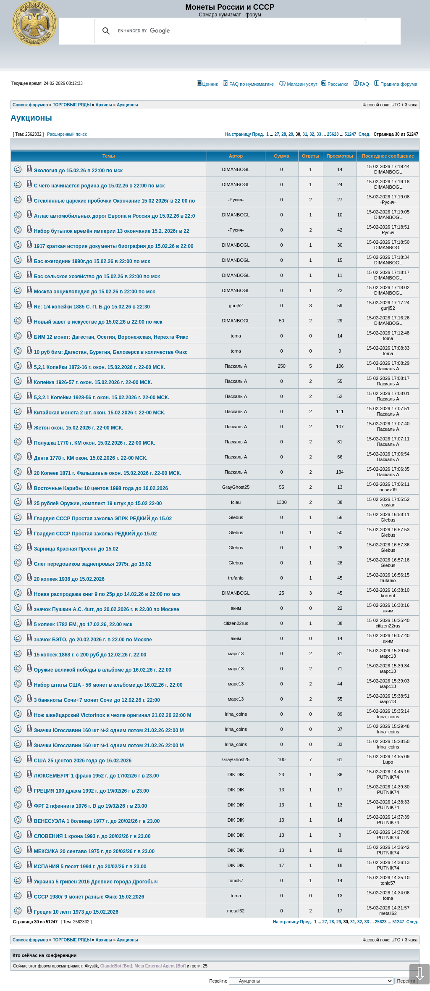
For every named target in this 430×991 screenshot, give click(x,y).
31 (304, 134)
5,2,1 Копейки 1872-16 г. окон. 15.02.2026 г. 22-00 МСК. (99, 367)
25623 (333, 134)
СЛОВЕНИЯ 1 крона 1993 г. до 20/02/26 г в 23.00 (92, 836)
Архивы (103, 940)
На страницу (238, 134)
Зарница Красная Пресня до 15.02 (76, 549)
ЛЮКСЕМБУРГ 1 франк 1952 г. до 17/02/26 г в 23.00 (96, 776)
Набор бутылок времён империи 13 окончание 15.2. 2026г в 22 (111, 231)
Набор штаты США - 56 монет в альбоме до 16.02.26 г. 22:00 (108, 685)
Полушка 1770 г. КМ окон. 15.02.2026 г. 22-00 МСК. (94, 443)
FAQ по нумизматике (248, 84)
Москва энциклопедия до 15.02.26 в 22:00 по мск (94, 292)
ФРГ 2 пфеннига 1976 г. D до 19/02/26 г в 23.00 (90, 806)
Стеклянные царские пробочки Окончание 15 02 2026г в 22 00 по (114, 201)
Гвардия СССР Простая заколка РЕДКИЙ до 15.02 (95, 534)
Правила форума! (396, 84)
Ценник (207, 84)
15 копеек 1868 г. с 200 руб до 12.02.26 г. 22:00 (90, 655)
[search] (229, 31)
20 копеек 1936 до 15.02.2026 (69, 579)
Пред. (258, 134)
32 (311, 134)
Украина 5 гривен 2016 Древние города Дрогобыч (96, 882)
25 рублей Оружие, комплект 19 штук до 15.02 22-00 (98, 503)
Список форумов (30, 940)
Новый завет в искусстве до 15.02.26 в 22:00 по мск (98, 322)
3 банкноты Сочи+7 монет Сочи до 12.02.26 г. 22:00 (97, 700)
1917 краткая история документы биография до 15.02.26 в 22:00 (114, 246)
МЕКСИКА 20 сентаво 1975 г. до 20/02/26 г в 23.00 (94, 851)
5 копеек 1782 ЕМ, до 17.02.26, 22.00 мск (83, 624)
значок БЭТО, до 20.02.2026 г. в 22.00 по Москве (93, 640)
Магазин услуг (298, 84)
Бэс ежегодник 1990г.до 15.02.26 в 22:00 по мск (92, 261)
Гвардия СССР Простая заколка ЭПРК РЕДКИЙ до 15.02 (103, 519)
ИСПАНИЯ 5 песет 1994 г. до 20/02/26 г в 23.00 (90, 867)
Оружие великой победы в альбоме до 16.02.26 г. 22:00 (102, 670)
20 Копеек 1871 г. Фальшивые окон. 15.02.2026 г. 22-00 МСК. (107, 473)
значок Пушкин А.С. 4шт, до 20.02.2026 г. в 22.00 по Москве (106, 609)
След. (364, 134)
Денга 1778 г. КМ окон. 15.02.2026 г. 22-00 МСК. (90, 458)
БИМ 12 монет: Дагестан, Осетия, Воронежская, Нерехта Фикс (111, 337)
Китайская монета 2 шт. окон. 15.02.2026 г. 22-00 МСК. (99, 413)
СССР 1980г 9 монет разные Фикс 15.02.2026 (89, 897)
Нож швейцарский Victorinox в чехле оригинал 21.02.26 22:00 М (112, 715)
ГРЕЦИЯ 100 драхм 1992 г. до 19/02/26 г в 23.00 (91, 791)
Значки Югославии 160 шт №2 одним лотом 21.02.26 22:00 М (109, 730)
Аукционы (31, 117)
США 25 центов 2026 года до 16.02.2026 (82, 761)
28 (283, 134)
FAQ (361, 84)
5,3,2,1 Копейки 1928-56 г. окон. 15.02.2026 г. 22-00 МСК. (101, 398)
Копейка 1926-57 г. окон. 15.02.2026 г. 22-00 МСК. (93, 382)
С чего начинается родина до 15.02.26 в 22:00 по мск (99, 186)
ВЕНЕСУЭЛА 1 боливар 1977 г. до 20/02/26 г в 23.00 (97, 821)
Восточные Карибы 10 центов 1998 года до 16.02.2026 (101, 488)
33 (319, 134)
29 (290, 134)
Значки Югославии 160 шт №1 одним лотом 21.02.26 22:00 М (109, 746)
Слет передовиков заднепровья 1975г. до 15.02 (93, 564)
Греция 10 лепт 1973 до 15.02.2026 (76, 912)
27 (277, 134)
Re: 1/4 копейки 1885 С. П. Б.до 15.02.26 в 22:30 (92, 307)
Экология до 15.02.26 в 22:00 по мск (78, 171)
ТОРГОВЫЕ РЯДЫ (72, 940)
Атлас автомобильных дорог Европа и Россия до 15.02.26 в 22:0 (114, 216)
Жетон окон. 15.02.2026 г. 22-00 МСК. (78, 428)
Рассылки (334, 84)
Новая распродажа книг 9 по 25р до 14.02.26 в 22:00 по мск (107, 594)
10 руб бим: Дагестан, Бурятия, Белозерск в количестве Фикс (111, 352)
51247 (350, 134)
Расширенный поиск (67, 134)
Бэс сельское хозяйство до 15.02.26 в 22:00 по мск (97, 276)
